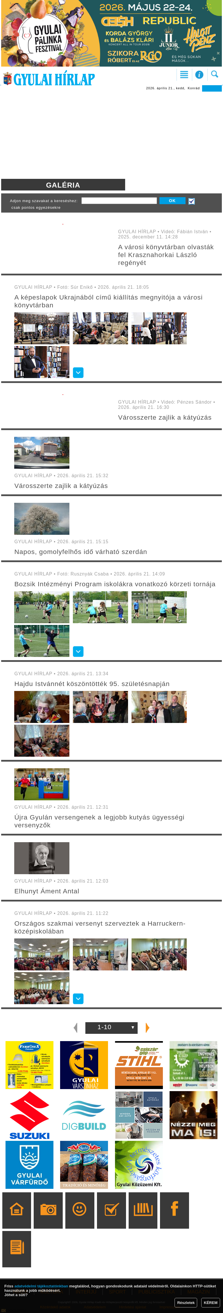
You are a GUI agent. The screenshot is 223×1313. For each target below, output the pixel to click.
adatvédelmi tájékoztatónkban (41, 1286)
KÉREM (210, 1302)
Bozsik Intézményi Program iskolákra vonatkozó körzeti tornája (114, 584)
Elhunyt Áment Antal (46, 891)
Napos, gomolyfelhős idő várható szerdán (80, 551)
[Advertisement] (111, 135)
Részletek (186, 1302)
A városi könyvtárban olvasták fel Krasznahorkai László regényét (166, 254)
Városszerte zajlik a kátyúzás (165, 417)
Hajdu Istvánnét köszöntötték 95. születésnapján (92, 683)
